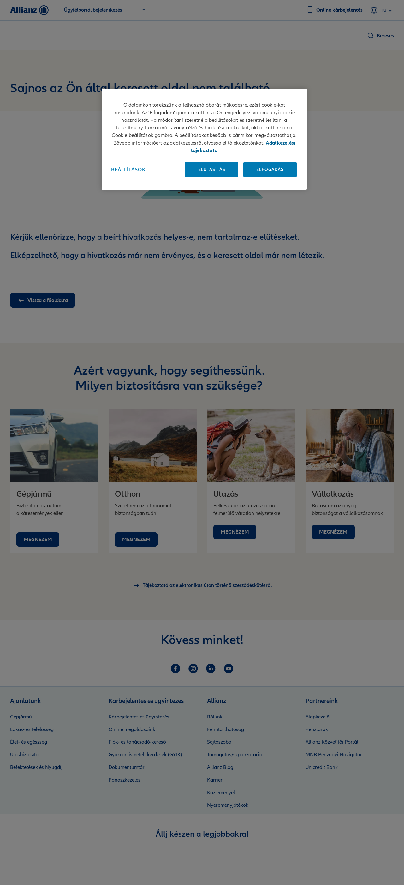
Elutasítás (211, 169)
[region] (204, 139)
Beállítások (128, 170)
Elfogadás (270, 169)
